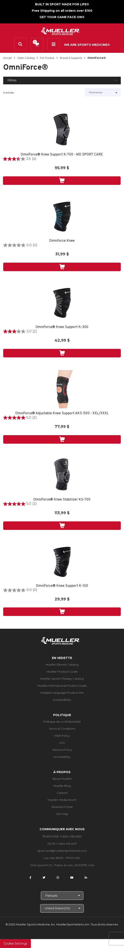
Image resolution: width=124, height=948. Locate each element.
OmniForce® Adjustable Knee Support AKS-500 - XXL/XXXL (62, 413)
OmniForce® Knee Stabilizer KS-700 (61, 500)
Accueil (7, 57)
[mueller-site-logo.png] (60, 31)
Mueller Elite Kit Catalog (62, 664)
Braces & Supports (71, 57)
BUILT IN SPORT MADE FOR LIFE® (62, 4)
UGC (62, 742)
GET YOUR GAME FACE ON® (62, 17)
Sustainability (62, 699)
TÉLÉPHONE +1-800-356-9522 (62, 836)
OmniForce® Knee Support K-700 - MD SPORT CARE (62, 155)
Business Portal (62, 806)
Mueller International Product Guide (62, 685)
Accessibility (62, 756)
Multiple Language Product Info (62, 692)
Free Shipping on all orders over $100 (62, 11)
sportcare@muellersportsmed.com (62, 850)
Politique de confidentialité (62, 721)
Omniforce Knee (62, 241)
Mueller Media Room (62, 799)
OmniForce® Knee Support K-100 (62, 586)
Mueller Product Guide (62, 671)
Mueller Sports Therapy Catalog (62, 678)
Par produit (47, 57)
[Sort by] (103, 92)
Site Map (62, 814)
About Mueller (62, 778)
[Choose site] (62, 908)
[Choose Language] (62, 895)
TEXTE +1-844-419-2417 (62, 843)
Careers (62, 792)
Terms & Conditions (62, 728)
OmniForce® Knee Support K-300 (62, 327)
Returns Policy (62, 749)
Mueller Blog (62, 785)
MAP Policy (62, 735)
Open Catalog (26, 57)
